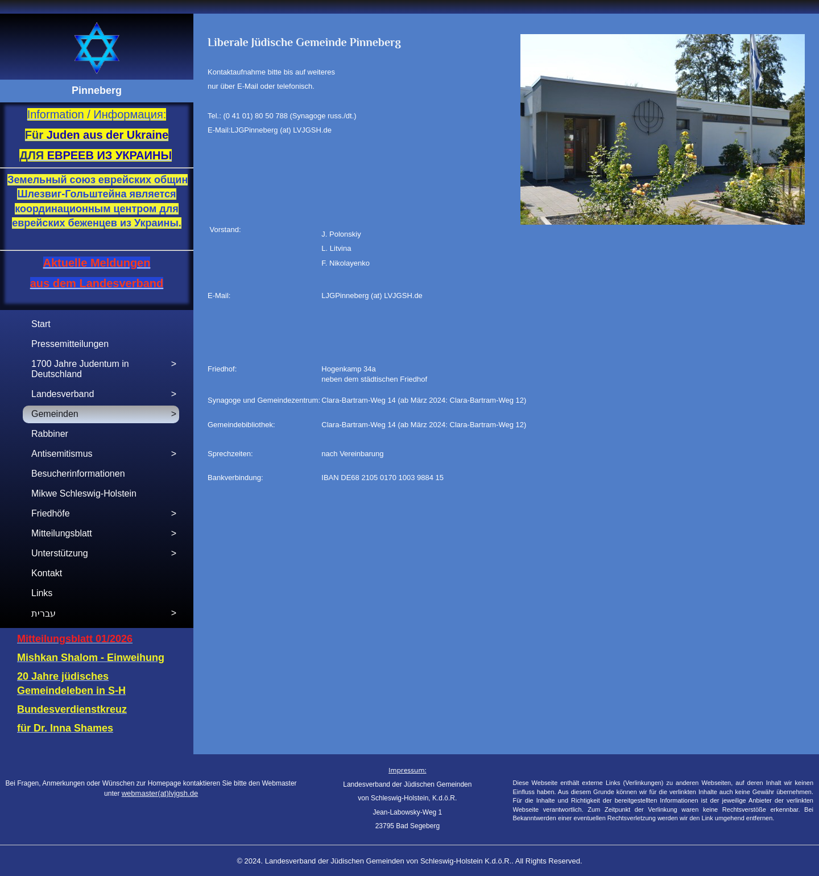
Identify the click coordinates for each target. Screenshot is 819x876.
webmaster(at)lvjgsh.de (160, 793)
